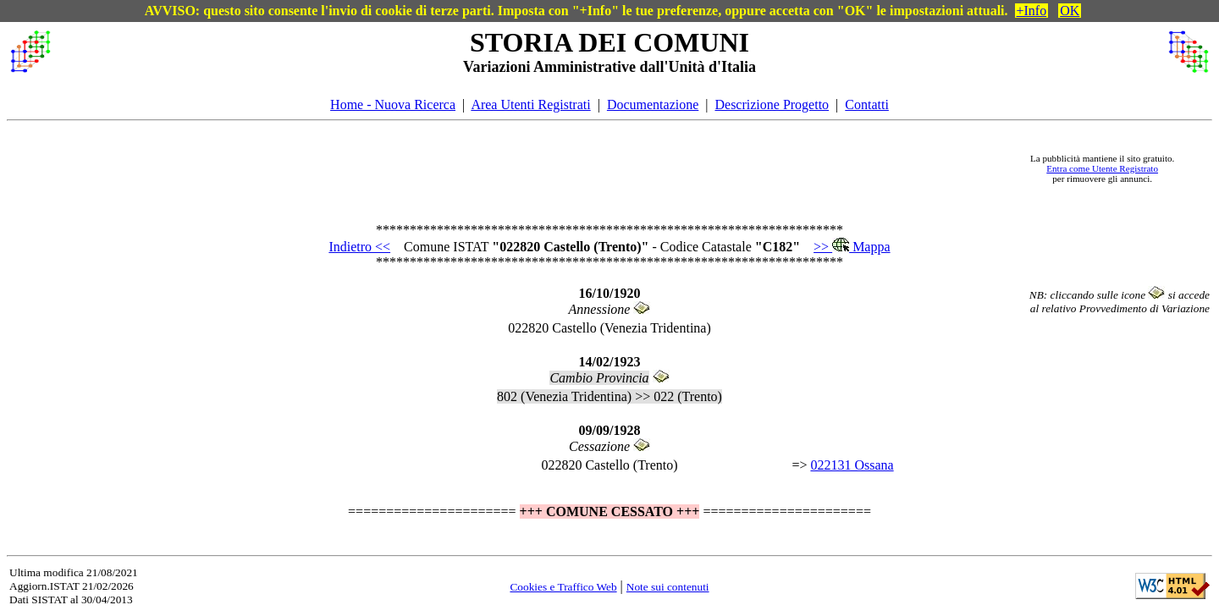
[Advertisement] (534, 168)
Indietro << (359, 246)
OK (1069, 10)
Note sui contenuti (667, 586)
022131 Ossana (851, 465)
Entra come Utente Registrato (1102, 168)
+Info (1032, 10)
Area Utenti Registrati (530, 104)
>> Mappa (852, 246)
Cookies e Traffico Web (563, 586)
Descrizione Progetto (771, 104)
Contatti (867, 104)
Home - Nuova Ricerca (392, 104)
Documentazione (652, 104)
